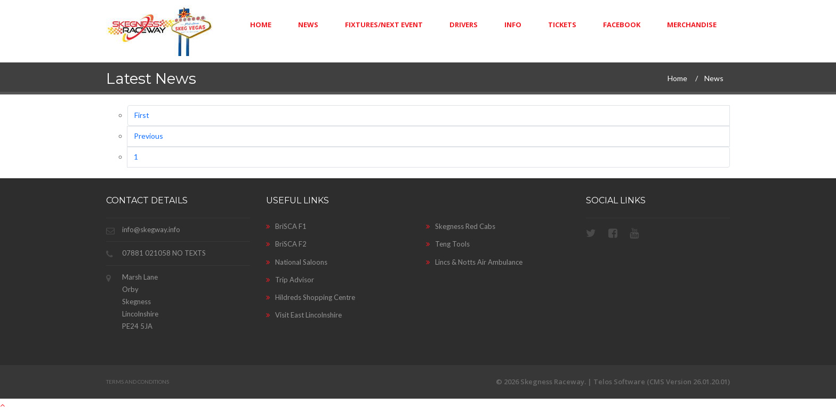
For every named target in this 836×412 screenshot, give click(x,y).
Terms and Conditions (137, 381)
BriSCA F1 (286, 226)
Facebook (621, 24)
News (308, 24)
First (141, 115)
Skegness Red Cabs (460, 226)
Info (512, 24)
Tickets (562, 24)
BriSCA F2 (286, 244)
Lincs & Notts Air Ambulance (474, 262)
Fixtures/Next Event (384, 24)
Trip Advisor (290, 279)
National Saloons (296, 262)
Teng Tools (448, 244)
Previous (148, 135)
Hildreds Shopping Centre (310, 297)
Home (260, 24)
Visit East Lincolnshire (304, 315)
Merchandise (692, 24)
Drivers (463, 24)
